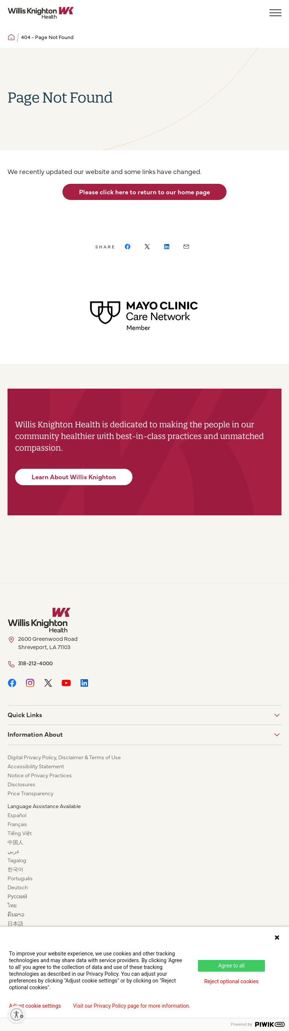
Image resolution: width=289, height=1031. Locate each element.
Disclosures (21, 784)
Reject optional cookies (231, 981)
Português (20, 878)
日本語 (15, 923)
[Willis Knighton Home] (41, 13)
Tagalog (17, 860)
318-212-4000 (35, 663)
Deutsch (18, 887)
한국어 (15, 869)
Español (17, 815)
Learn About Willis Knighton (74, 476)
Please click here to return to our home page (144, 191)
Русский (17, 896)
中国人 (15, 842)
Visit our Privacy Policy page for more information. (131, 1006)
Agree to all (231, 966)
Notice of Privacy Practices (40, 775)
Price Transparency (30, 793)
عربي (14, 851)
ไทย (12, 905)
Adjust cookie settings (35, 1006)
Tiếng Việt (20, 833)
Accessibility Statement (36, 766)
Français (17, 824)
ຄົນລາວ (16, 914)
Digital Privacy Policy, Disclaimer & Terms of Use (64, 757)
